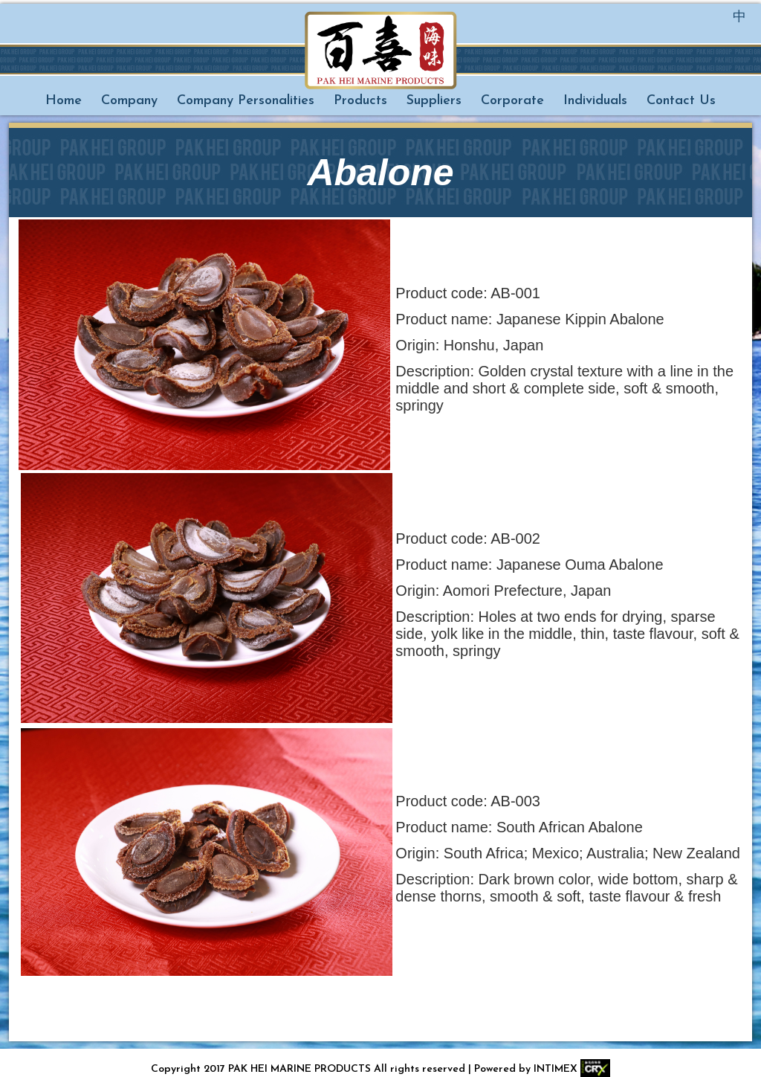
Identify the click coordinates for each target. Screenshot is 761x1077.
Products (360, 101)
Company (129, 101)
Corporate (512, 101)
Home (63, 101)
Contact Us (681, 101)
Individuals (595, 101)
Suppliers (434, 101)
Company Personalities (245, 101)
